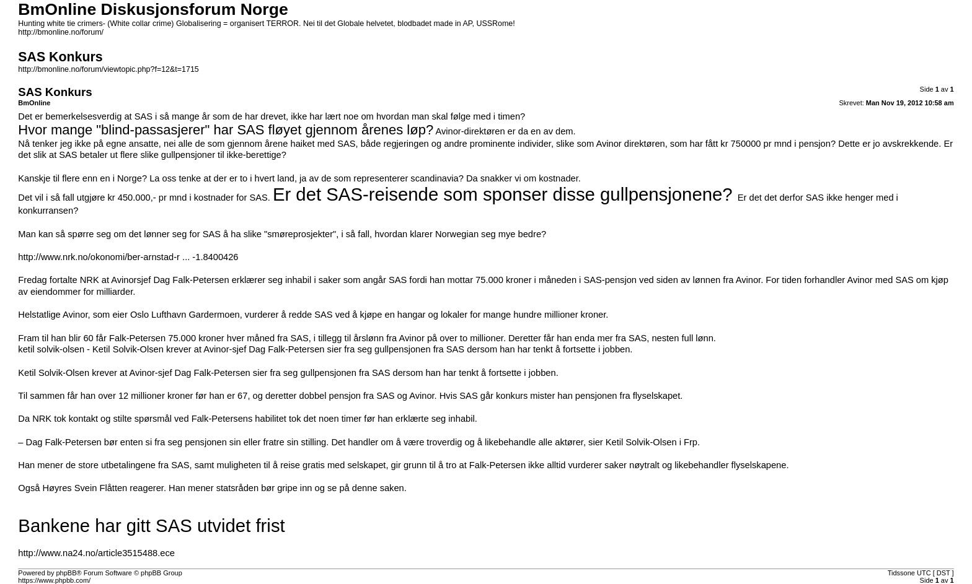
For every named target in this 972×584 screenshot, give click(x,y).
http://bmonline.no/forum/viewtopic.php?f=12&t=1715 (108, 69)
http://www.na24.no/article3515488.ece (96, 553)
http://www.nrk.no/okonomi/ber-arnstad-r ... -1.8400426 (128, 257)
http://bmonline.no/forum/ (61, 32)
